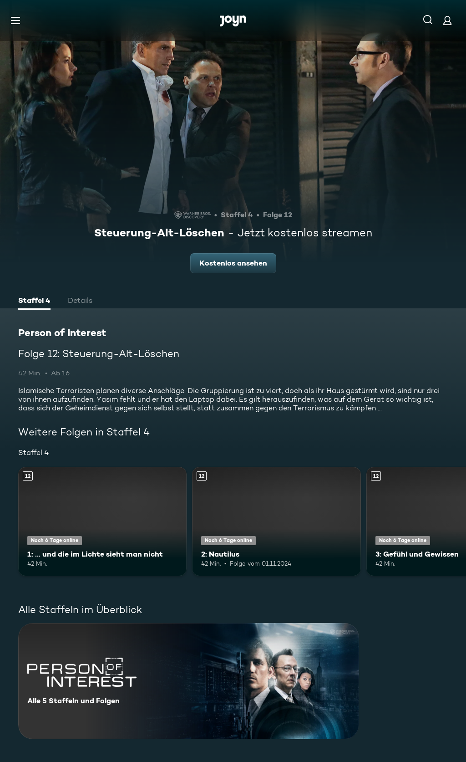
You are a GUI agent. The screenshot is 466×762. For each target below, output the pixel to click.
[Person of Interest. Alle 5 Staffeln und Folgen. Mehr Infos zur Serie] (188, 681)
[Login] (447, 20)
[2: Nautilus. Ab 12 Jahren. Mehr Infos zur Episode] (276, 522)
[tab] (34, 301)
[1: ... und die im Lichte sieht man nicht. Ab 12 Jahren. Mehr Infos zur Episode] (102, 522)
